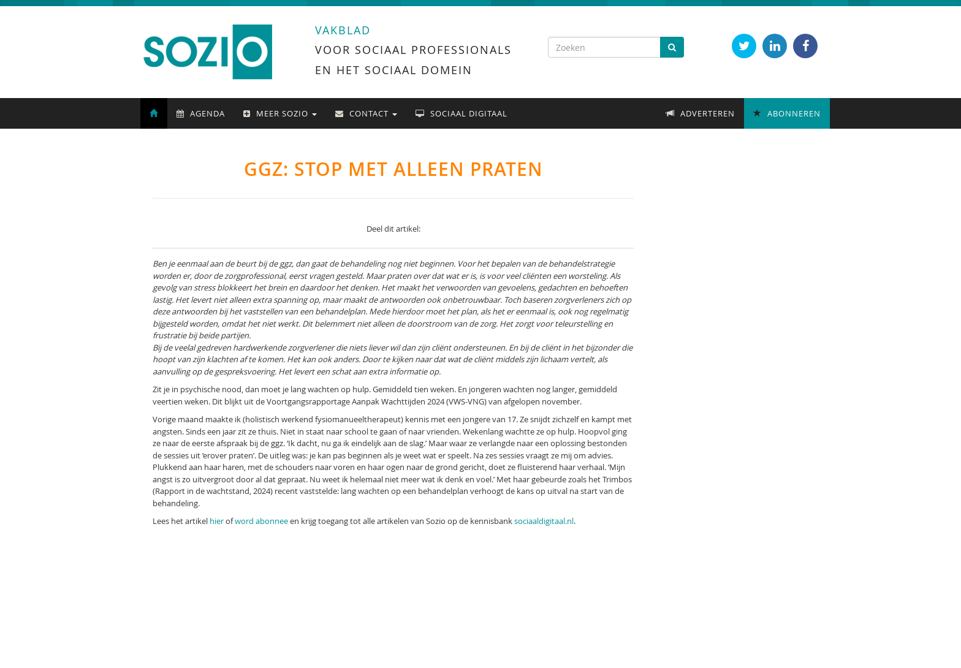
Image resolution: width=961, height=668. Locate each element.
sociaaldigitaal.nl (544, 520)
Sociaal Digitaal (461, 113)
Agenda (201, 113)
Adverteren (700, 113)
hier (217, 520)
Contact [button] (366, 113)
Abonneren (787, 113)
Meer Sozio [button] (280, 113)
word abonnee (261, 520)
